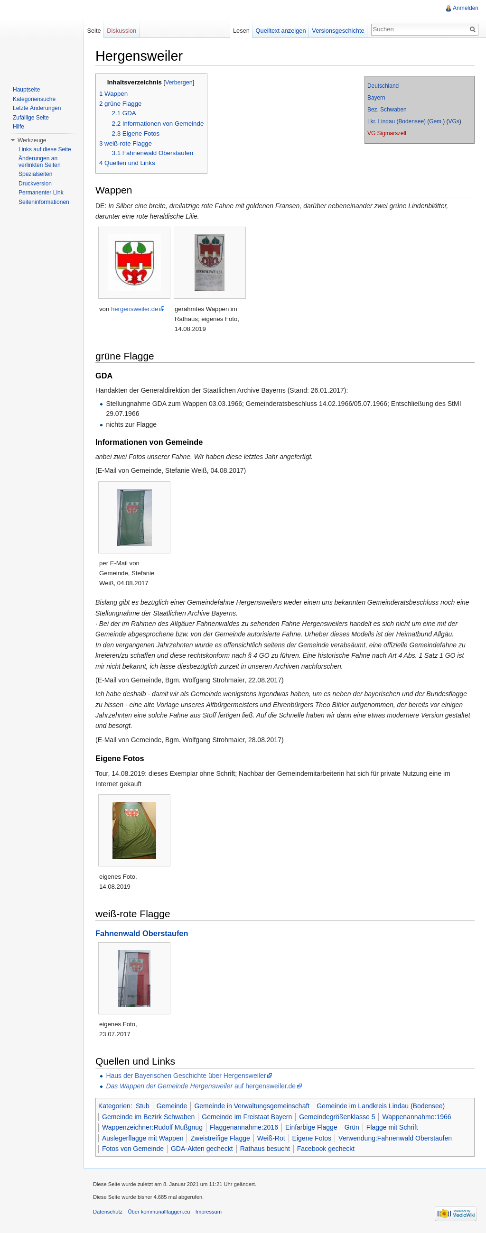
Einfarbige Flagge (311, 1127)
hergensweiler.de (134, 309)
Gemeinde (172, 1106)
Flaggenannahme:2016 (244, 1127)
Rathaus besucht (265, 1148)
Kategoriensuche (34, 99)
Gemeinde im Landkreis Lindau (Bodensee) (381, 1106)
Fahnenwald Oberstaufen (141, 933)
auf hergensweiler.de (201, 1086)
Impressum (209, 1212)
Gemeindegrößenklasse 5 (337, 1117)
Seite (94, 30)
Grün (352, 1127)
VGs (454, 121)
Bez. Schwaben (387, 109)
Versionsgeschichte (338, 30)
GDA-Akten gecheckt (202, 1148)
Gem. (436, 121)
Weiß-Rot (271, 1138)
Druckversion (35, 183)
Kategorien (114, 1106)
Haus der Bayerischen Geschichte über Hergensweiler (186, 1075)
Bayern (376, 97)
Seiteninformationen (44, 202)
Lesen (241, 30)
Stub (143, 1106)
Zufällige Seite (31, 117)
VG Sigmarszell (386, 133)
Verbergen (179, 82)
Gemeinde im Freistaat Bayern (247, 1117)
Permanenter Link (41, 192)
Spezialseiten (35, 174)
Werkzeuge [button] (32, 140)
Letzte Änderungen (37, 108)
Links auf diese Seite (45, 149)
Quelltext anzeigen (281, 30)
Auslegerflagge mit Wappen (142, 1138)
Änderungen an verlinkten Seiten (40, 161)
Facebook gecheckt (326, 1148)
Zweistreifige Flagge (220, 1138)
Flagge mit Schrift (392, 1127)
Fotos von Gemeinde (133, 1148)
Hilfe (18, 126)
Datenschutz (107, 1212)
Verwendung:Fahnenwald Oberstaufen (395, 1138)
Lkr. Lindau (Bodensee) (396, 121)
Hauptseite (26, 89)
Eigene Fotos (312, 1138)
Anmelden (465, 8)
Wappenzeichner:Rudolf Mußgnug (152, 1127)
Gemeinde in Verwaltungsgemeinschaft (251, 1106)
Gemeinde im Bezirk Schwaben (148, 1117)
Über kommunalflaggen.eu (159, 1212)
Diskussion (121, 30)
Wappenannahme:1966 (416, 1117)
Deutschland (383, 86)
